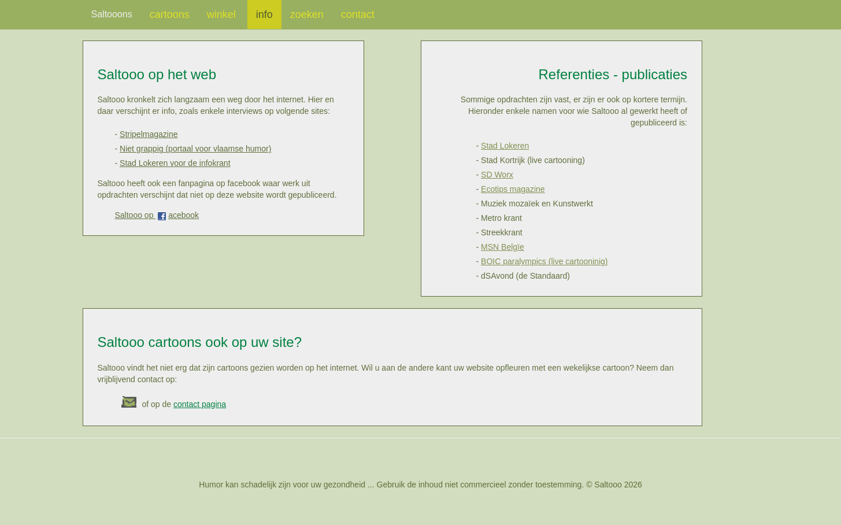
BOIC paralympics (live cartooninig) (544, 261)
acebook (183, 215)
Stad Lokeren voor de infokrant (175, 163)
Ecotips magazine (513, 189)
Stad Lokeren (505, 145)
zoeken (307, 14)
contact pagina (199, 404)
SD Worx (497, 174)
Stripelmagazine (148, 134)
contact (358, 14)
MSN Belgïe (502, 247)
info (264, 14)
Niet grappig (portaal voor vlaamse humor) (195, 148)
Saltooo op (135, 215)
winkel (223, 14)
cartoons (170, 14)
